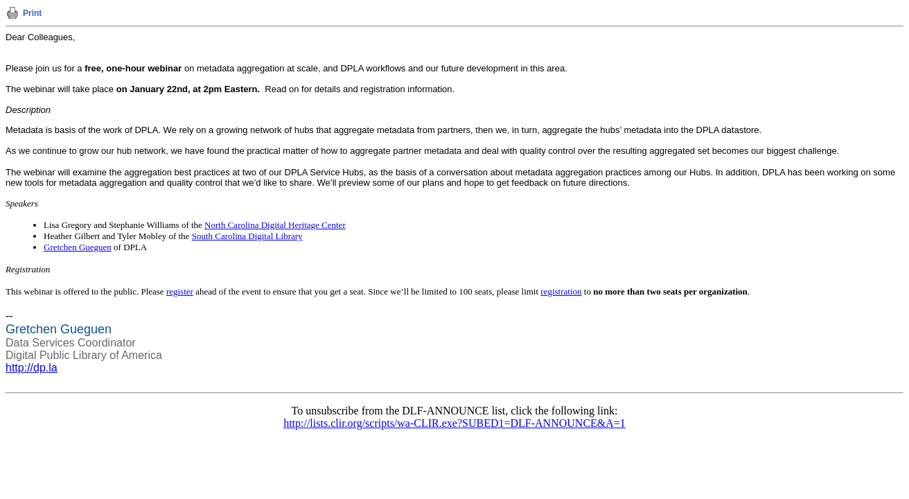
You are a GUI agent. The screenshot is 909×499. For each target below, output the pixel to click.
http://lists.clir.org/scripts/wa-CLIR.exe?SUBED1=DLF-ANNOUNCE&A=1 (454, 423)
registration (560, 291)
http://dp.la (32, 368)
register (179, 291)
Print (32, 13)
